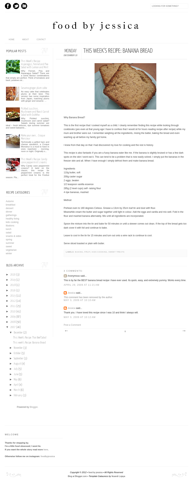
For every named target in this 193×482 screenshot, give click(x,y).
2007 (13, 327)
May (16, 379)
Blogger (34, 407)
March (17, 390)
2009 (13, 316)
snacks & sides (13, 236)
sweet (9, 246)
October (17, 353)
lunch (8, 229)
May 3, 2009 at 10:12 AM (80, 317)
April (16, 384)
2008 (13, 322)
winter (9, 253)
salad (8, 232)
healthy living (12, 218)
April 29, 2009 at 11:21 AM (81, 285)
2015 (13, 295)
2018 (13, 285)
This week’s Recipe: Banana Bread (29, 342)
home (11, 39)
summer (10, 243)
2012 (13, 301)
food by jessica (96, 25)
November (18, 348)
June (16, 374)
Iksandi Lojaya (118, 476)
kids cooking (99, 252)
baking (79, 252)
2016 (13, 290)
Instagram (24, 6)
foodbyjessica (48, 456)
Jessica (71, 293)
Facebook (8, 6)
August (17, 363)
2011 (13, 306)
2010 (13, 311)
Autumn (10, 201)
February (18, 395)
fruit (87, 252)
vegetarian (11, 250)
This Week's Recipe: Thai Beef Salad (29, 337)
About (25, 39)
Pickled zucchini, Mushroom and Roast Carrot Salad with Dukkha (35, 111)
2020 (13, 274)
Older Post (183, 330)
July (16, 369)
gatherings (11, 215)
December (18, 332)
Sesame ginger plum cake (34, 88)
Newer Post (66, 330)
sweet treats (116, 252)
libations (10, 225)
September (18, 358)
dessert (9, 208)
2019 (13, 280)
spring (9, 239)
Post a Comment (72, 325)
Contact (41, 39)
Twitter (16, 6)
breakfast (10, 204)
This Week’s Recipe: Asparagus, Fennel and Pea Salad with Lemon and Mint (34, 64)
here (45, 449)
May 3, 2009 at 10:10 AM (80, 300)
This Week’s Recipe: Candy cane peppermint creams (34, 161)
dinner (9, 211)
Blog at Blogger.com (77, 476)
